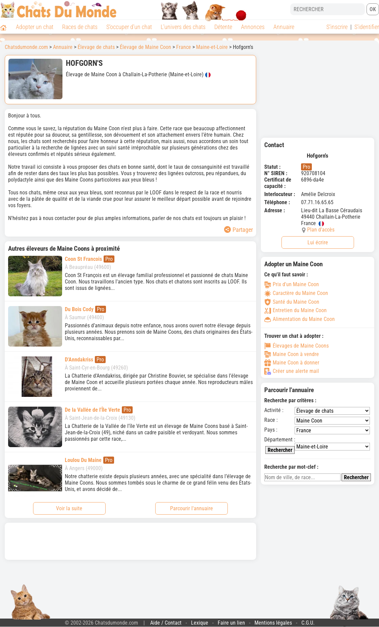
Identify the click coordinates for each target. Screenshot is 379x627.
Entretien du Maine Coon (295, 310)
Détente (223, 26)
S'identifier (366, 26)
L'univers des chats (183, 26)
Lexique (199, 623)
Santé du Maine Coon (291, 302)
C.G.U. (308, 623)
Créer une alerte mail (291, 371)
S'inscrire (337, 26)
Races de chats (80, 26)
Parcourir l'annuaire (191, 508)
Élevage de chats (96, 47)
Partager (238, 229)
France (183, 47)
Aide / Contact (166, 623)
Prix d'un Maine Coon (291, 284)
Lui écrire (317, 242)
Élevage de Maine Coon (145, 47)
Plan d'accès (320, 229)
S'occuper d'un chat (129, 26)
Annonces (253, 26)
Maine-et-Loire (212, 47)
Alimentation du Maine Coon (299, 319)
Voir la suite (69, 508)
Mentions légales (273, 623)
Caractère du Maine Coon (296, 293)
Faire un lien (231, 623)
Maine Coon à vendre (291, 354)
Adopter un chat (34, 26)
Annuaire (283, 26)
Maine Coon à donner (291, 362)
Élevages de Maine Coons (296, 346)
